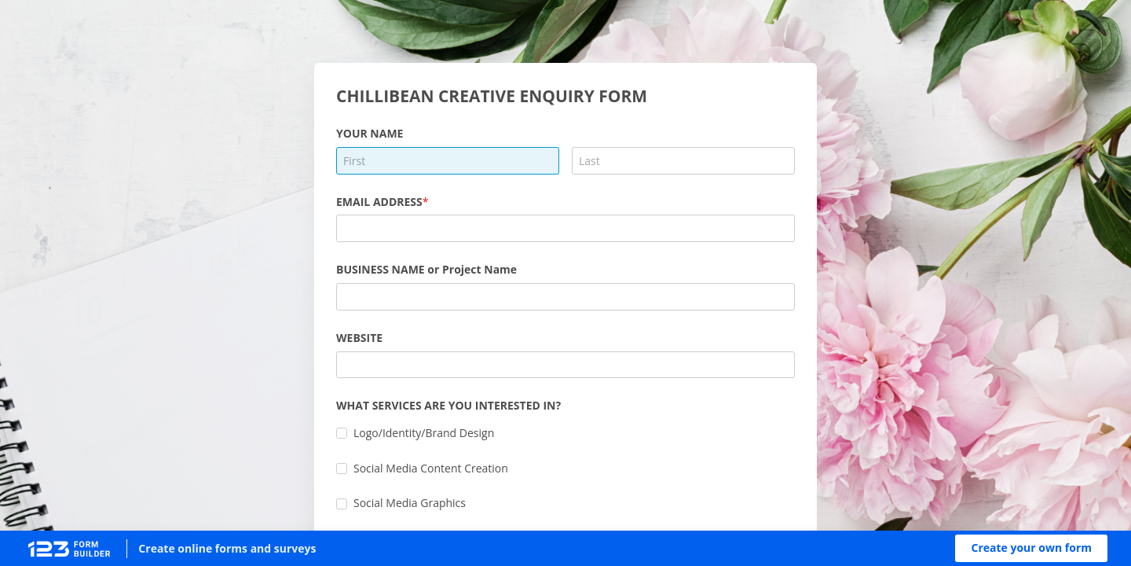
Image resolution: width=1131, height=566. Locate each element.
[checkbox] (341, 433)
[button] (1031, 548)
